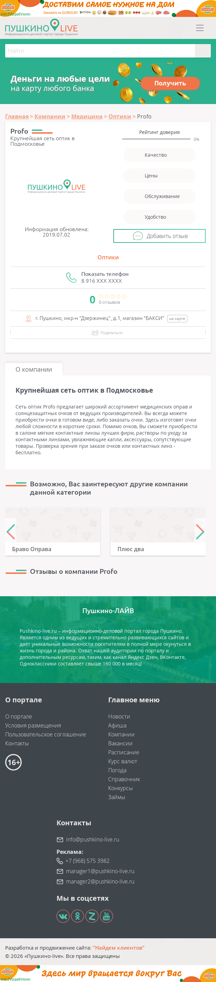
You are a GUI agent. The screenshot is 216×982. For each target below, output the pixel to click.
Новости (119, 716)
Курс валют (122, 761)
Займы (116, 797)
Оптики (108, 257)
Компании (121, 734)
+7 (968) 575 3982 (87, 861)
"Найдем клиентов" (119, 947)
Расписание (123, 752)
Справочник (124, 779)
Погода (117, 770)
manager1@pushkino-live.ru (100, 871)
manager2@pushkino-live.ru (100, 881)
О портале (18, 716)
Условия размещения (33, 725)
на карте (177, 318)
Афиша (117, 725)
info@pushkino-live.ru (92, 839)
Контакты (17, 743)
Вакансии (120, 743)
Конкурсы (120, 788)
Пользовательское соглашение (45, 734)
